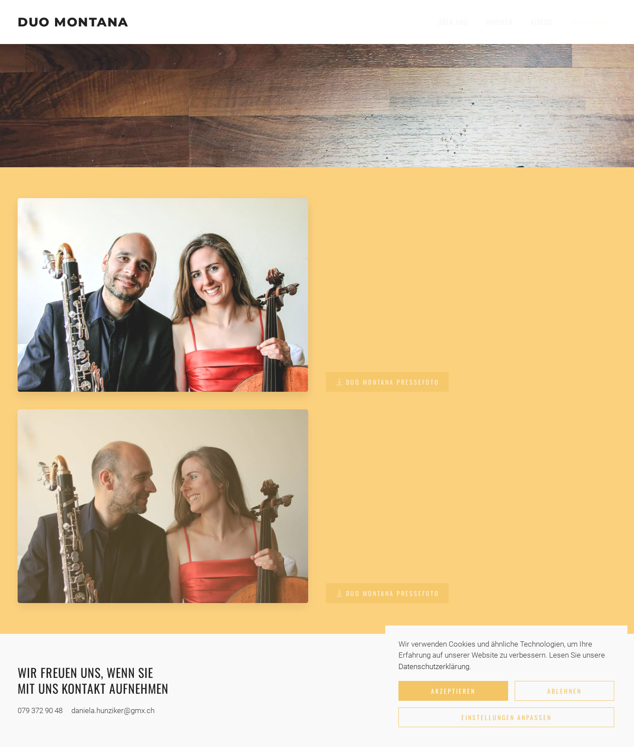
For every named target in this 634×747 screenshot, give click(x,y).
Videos (542, 22)
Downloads (589, 22)
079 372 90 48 (40, 710)
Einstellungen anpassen (506, 717)
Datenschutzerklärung (433, 666)
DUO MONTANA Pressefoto (387, 381)
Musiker (499, 22)
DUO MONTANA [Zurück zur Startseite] (73, 22)
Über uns (453, 22)
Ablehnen (564, 690)
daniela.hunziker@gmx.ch (113, 710)
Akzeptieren (453, 690)
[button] (163, 294)
